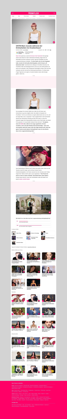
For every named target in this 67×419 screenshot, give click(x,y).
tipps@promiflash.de (32, 247)
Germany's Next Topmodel (36, 55)
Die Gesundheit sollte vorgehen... (25, 226)
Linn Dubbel (25, 49)
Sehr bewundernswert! (23, 222)
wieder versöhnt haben (24, 179)
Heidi (22, 123)
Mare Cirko (18, 55)
